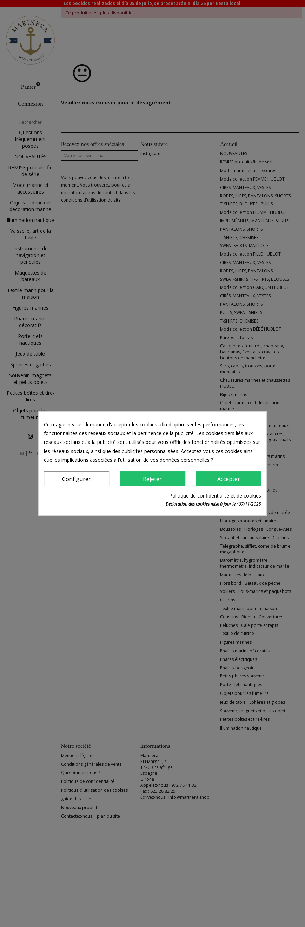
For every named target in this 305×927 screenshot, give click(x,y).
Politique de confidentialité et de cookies (215, 495)
